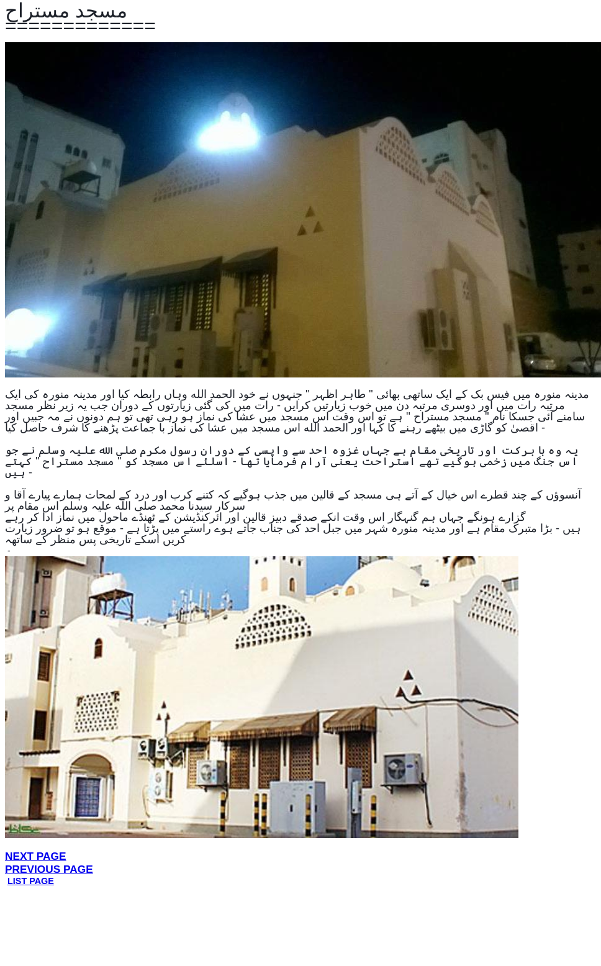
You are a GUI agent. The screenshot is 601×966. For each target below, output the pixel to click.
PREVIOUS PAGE (49, 869)
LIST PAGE (30, 881)
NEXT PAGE (35, 856)
